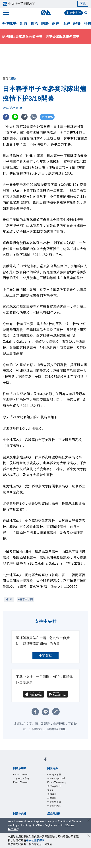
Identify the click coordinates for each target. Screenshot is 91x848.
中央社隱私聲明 (35, 840)
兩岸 (55, 24)
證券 (77, 24)
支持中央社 (73, 12)
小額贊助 (45, 655)
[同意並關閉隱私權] (89, 836)
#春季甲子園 (25, 599)
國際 (45, 24)
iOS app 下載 (57, 775)
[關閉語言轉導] (89, 821)
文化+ (51, 795)
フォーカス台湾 (25, 780)
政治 (34, 24)
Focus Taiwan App (61, 785)
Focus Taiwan (23, 775)
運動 (13, 78)
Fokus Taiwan (23, 785)
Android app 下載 (60, 780)
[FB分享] (6, 117)
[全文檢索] (86, 13)
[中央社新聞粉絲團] (45, 760)
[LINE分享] (15, 117)
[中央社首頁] (46, 13)
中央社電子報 (57, 809)
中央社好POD (57, 814)
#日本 (9, 599)
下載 (83, 3)
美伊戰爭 (9, 24)
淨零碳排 (54, 799)
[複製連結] (24, 117)
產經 (66, 24)
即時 (23, 24)
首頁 (5, 78)
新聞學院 (54, 804)
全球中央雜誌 (57, 790)
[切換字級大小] (33, 117)
